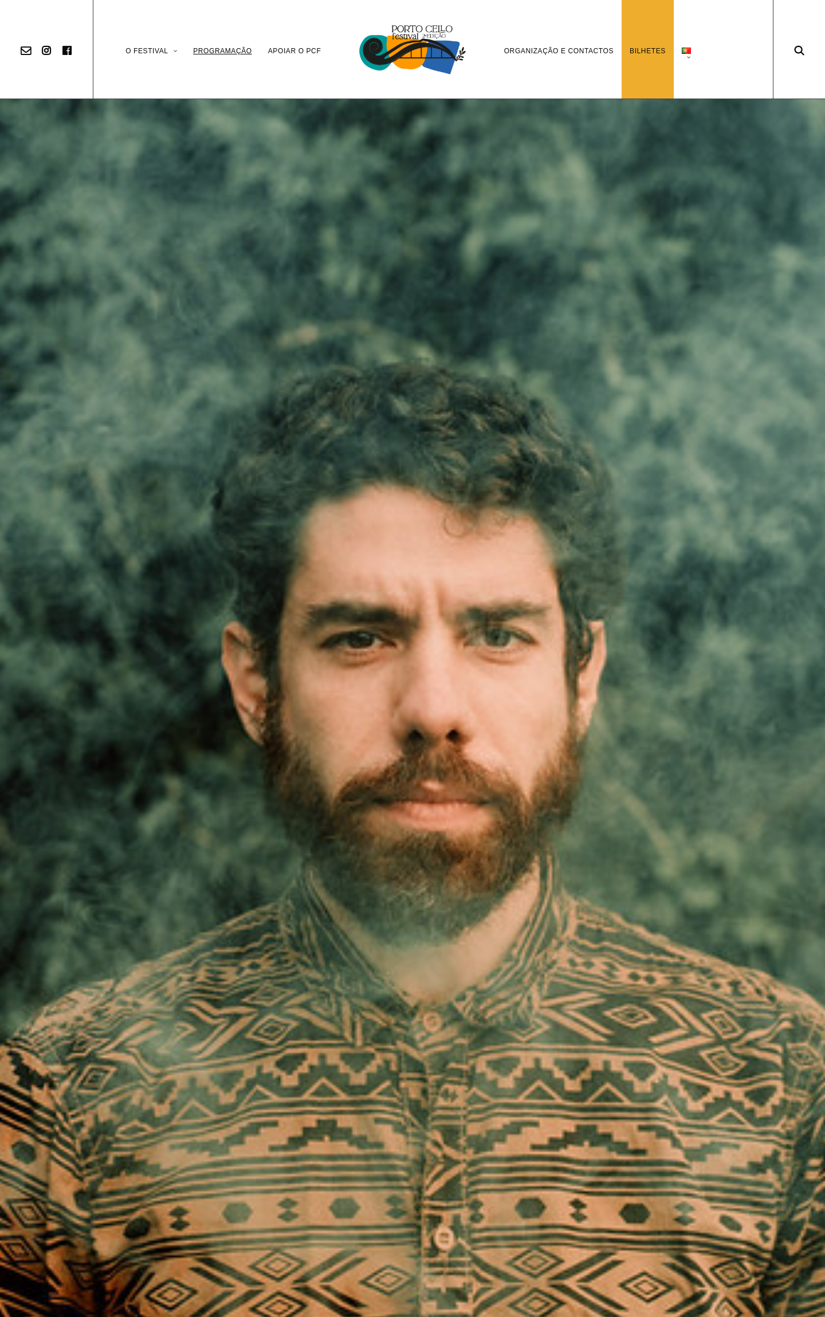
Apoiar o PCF (294, 51)
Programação (222, 51)
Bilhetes (648, 51)
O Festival (151, 51)
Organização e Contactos (559, 51)
